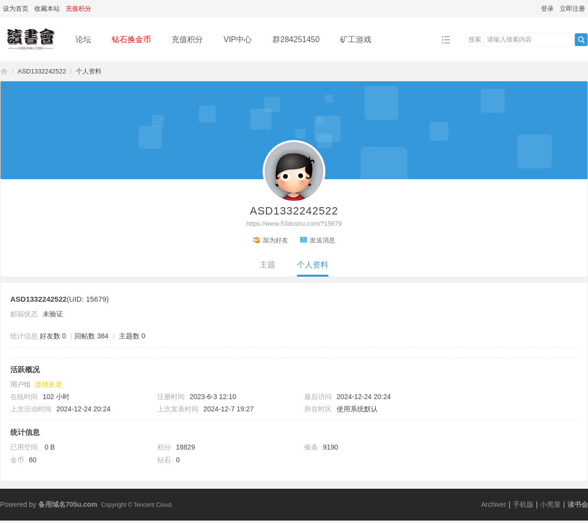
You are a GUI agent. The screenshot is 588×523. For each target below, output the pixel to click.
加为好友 (275, 240)
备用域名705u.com (68, 504)
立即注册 (572, 8)
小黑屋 (550, 504)
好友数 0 (53, 336)
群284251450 (295, 39)
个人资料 (312, 265)
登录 (547, 8)
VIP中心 (237, 39)
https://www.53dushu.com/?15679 (294, 223)
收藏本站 (47, 8)
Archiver (493, 504)
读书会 (577, 504)
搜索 (474, 39)
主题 (267, 265)
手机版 (523, 504)
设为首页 (15, 8)
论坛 (83, 39)
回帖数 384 (91, 336)
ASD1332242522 (42, 71)
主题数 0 (132, 336)
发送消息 (322, 240)
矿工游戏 (355, 39)
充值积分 (187, 39)
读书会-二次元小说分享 (4, 71)
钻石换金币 (131, 39)
